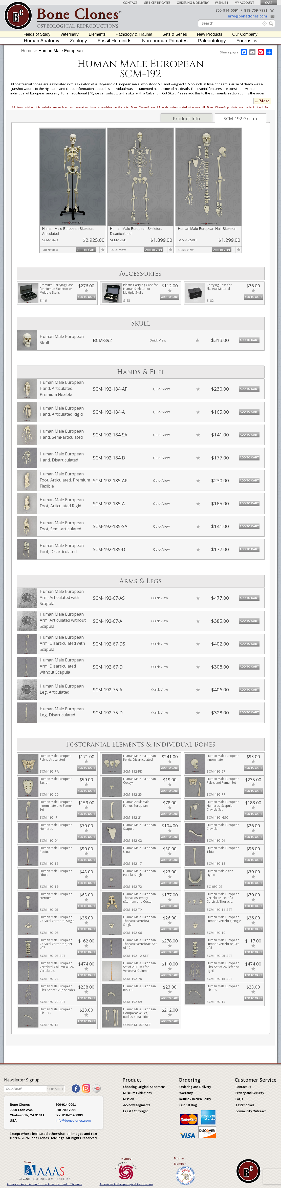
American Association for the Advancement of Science (44, 1184)
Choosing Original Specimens (144, 1087)
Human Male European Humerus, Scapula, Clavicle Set (223, 806)
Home (27, 50)
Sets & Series (174, 34)
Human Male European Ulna (139, 850)
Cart (269, 3)
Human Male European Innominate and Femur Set (56, 806)
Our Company (244, 34)
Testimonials (244, 1105)
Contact (130, 3)
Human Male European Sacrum (56, 781)
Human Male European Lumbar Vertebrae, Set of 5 (223, 944)
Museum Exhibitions (137, 1093)
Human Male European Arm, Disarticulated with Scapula (62, 643)
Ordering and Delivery (195, 1087)
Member (30, 1162)
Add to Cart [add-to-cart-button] (85, 249)
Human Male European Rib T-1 (139, 988)
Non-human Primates (165, 40)
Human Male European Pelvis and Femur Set (223, 781)
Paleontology (212, 40)
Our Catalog (188, 1105)
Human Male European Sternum (56, 896)
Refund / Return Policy (195, 1099)
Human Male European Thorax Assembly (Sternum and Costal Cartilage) (139, 900)
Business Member (180, 1160)
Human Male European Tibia (223, 850)
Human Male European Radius (56, 850)
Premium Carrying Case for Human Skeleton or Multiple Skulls (56, 289)
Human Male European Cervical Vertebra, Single (57, 919)
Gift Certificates (157, 3)
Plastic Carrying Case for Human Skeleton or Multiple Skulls (140, 289)
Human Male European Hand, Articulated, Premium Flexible (62, 388)
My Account (244, 3)
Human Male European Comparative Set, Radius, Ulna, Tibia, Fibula (139, 1015)
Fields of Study (37, 34)
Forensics (246, 40)
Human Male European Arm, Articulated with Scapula (62, 597)
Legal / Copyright (135, 1111)
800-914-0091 (227, 10)
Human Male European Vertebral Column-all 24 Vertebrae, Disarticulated (57, 969)
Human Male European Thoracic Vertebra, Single (139, 921)
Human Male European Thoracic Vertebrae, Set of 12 (140, 944)
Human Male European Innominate (223, 758)
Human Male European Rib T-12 (56, 1011)
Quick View (50, 250)
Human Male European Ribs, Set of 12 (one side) (57, 988)
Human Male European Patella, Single (139, 873)
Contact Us (243, 1087)
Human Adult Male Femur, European (136, 804)
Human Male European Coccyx (139, 781)
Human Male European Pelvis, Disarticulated (139, 758)
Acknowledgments (136, 1105)
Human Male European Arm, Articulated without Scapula (63, 620)
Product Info (186, 118)
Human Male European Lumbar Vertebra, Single (224, 919)
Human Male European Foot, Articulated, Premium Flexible (65, 480)
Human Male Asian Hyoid (220, 873)
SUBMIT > (55, 1088)
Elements (97, 34)
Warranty (186, 1093)
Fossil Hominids (115, 40)
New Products (209, 34)
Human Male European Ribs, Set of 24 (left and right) (223, 967)
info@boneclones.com (247, 16)
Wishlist (221, 3)
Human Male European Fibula (56, 873)
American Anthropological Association (126, 1184)
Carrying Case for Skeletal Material (219, 287)
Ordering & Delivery (193, 3)
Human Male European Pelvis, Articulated (56, 758)
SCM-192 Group (240, 118)
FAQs (239, 1099)
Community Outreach (250, 1111)
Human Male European (60, 50)
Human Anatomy (41, 40)
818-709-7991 (255, 10)
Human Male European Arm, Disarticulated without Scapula (62, 666)
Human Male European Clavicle (223, 827)
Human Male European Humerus (56, 827)
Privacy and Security (249, 1093)
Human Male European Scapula (139, 827)
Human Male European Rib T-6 (223, 988)
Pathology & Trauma (134, 34)
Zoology (78, 40)
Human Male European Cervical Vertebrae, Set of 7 (56, 944)
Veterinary (69, 34)
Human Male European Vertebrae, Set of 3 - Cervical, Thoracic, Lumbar (223, 900)
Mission (128, 1099)
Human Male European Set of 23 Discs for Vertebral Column (139, 967)
